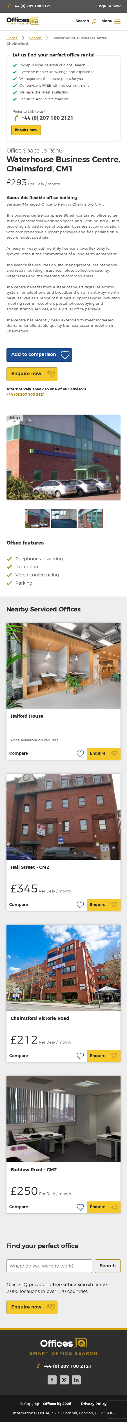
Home (12, 38)
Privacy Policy (93, 1404)
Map (15, 418)
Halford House (27, 716)
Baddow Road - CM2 (34, 1170)
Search (35, 38)
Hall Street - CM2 (30, 867)
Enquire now (33, 1307)
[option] (63, 457)
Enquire (104, 753)
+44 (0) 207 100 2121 (25, 395)
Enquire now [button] (26, 130)
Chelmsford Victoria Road (40, 1018)
